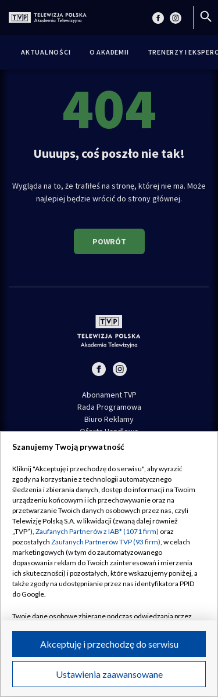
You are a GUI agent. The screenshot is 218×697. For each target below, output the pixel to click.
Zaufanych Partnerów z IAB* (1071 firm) (97, 531)
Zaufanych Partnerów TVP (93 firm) (105, 541)
